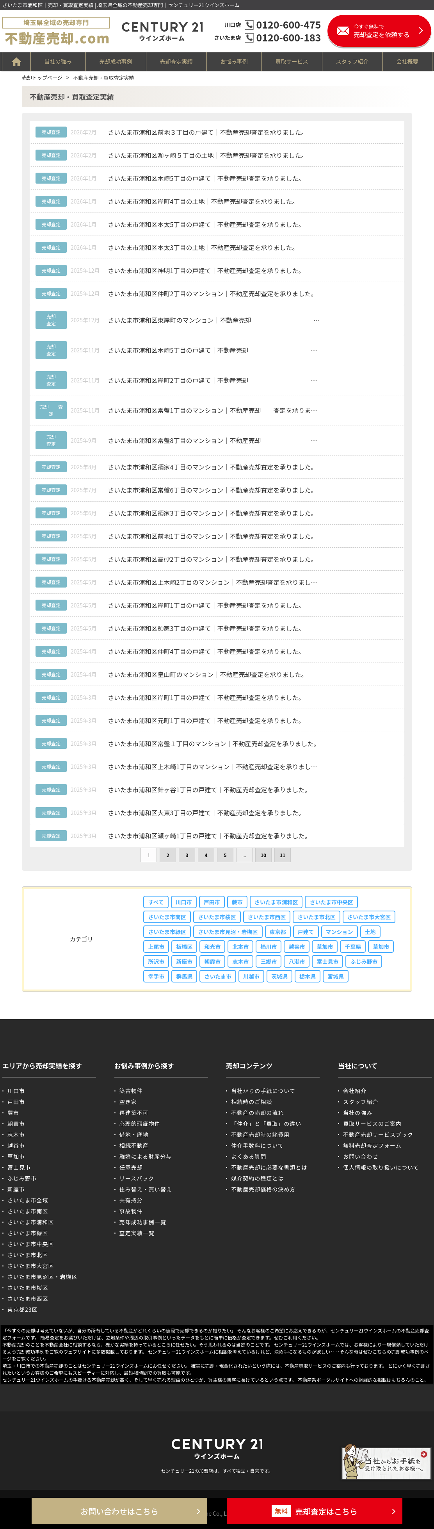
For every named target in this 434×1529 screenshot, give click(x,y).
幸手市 (156, 976)
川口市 (184, 902)
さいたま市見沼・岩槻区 (228, 932)
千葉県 (353, 946)
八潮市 (296, 961)
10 (263, 855)
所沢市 (156, 961)
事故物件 (131, 1211)
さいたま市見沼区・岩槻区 (42, 1276)
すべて (156, 902)
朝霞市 (212, 961)
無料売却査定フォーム (372, 1145)
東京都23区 (22, 1309)
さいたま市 (217, 976)
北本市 (240, 946)
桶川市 (268, 946)
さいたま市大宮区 (369, 917)
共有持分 (131, 1200)
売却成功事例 (116, 61)
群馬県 (184, 976)
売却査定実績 (176, 61)
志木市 (240, 961)
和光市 (212, 946)
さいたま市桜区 (217, 917)
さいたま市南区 (167, 917)
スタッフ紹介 (352, 61)
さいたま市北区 (316, 917)
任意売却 (131, 1167)
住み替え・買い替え (145, 1189)
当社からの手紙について (263, 1090)
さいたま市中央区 (331, 902)
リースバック (136, 1178)
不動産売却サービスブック (378, 1134)
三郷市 (268, 961)
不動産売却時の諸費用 (260, 1134)
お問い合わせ (360, 1156)
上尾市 (156, 946)
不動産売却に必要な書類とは (269, 1167)
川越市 (251, 976)
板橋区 (184, 946)
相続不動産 (134, 1145)
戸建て (306, 932)
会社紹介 (354, 1090)
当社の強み (58, 61)
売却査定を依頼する (392, 30)
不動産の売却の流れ (257, 1112)
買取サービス (292, 61)
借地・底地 (134, 1134)
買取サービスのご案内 (372, 1123)
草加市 (325, 946)
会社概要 (407, 61)
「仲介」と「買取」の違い (266, 1123)
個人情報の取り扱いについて (381, 1167)
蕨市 (237, 902)
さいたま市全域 (27, 1200)
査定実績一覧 (137, 1232)
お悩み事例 (234, 61)
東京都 (278, 932)
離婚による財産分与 (145, 1156)
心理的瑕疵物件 (139, 1123)
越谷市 (296, 946)
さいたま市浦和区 (276, 902)
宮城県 (335, 976)
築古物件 (131, 1090)
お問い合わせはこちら (119, 1511)
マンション (339, 932)
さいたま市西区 (267, 917)
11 (282, 855)
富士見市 (327, 961)
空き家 (128, 1101)
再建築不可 (134, 1112)
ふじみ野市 (363, 961)
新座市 (184, 961)
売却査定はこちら (315, 1511)
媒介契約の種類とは (257, 1178)
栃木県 (307, 976)
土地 (370, 932)
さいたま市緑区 (167, 932)
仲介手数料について (257, 1145)
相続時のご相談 (251, 1101)
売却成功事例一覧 (142, 1221)
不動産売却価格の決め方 (263, 1189)
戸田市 (212, 902)
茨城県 (279, 976)
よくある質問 (248, 1156)
